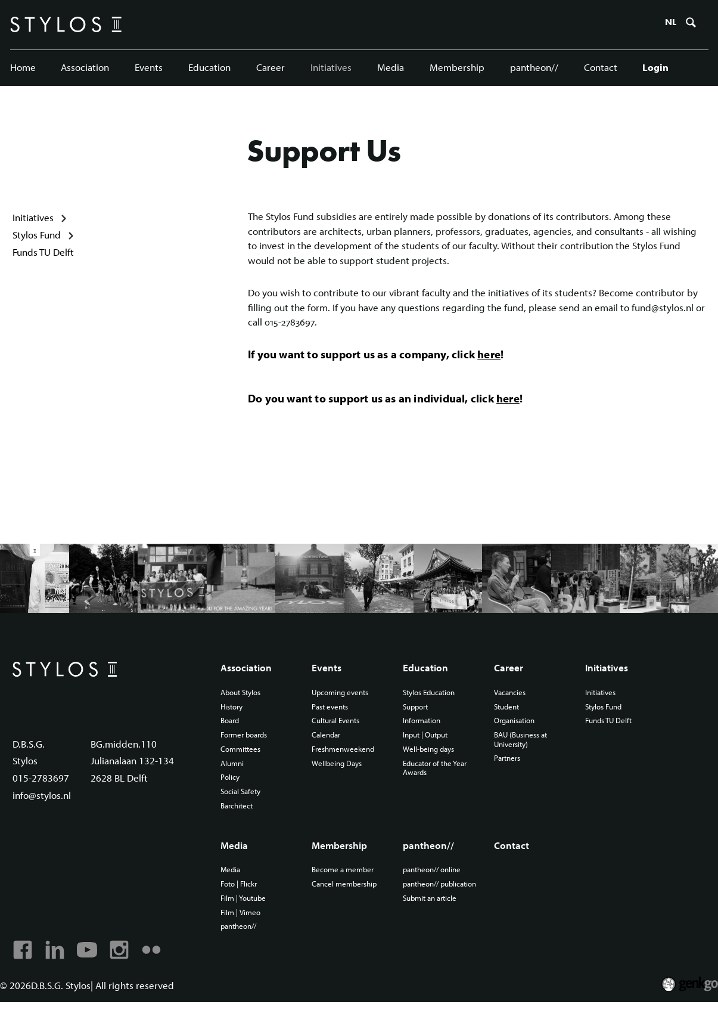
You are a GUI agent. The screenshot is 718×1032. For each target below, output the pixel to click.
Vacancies (510, 712)
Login (654, 69)
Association (85, 69)
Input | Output (427, 756)
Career (270, 69)
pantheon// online (434, 895)
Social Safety (242, 814)
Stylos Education (431, 712)
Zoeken (689, 25)
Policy (230, 800)
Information (423, 741)
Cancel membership (347, 910)
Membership (455, 69)
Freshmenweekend (346, 771)
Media (390, 69)
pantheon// (533, 69)
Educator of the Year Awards (438, 789)
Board (231, 741)
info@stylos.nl (42, 818)
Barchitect (238, 829)
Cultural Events (338, 741)
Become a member (345, 895)
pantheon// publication (422, 914)
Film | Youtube (245, 924)
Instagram (118, 978)
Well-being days (430, 771)
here (489, 364)
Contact (599, 69)
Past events (332, 727)
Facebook (23, 978)
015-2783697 (41, 801)
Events (149, 69)
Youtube (86, 978)
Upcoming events (343, 712)
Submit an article (432, 933)
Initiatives (330, 69)
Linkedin (54, 978)
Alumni (233, 785)
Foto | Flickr (240, 910)
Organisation (516, 741)
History (233, 727)
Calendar (327, 756)
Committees (242, 771)
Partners (508, 780)
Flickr (149, 978)
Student (507, 727)
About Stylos (243, 712)
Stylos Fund (37, 241)
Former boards (246, 756)
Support (416, 727)
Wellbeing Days (339, 785)
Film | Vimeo (241, 939)
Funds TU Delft (43, 259)
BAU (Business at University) (523, 760)
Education (209, 69)
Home (23, 69)
